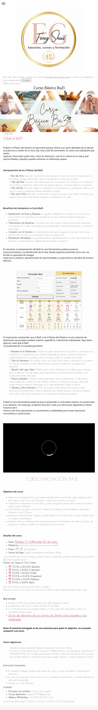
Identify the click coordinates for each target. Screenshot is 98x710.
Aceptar (26, 80)
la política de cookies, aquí (57, 77)
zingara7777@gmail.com (52, 651)
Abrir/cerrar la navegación (49, 3)
